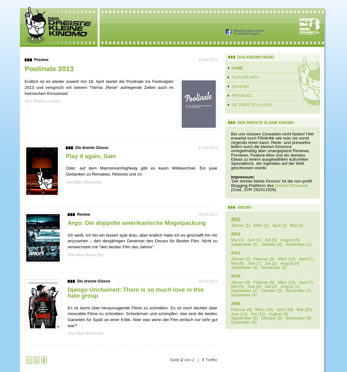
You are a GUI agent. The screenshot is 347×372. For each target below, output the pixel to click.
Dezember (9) (244, 322)
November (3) (274, 267)
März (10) (286, 259)
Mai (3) (237, 240)
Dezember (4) (244, 295)
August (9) (278, 314)
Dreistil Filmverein (291, 185)
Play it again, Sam (91, 156)
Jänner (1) (240, 225)
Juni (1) (254, 240)
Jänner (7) (240, 259)
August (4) (290, 263)
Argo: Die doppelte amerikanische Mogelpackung (137, 223)
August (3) (290, 286)
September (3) (244, 267)
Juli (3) (271, 286)
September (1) (244, 244)
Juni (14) (239, 314)
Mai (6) (237, 263)
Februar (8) (264, 259)
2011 (235, 253)
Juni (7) (254, 263)
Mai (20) (304, 309)
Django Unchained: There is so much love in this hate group (136, 292)
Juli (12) (258, 314)
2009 (235, 303)
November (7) (298, 290)
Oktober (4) (271, 244)
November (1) (298, 244)
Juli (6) (271, 240)
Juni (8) (254, 286)
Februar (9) (264, 282)
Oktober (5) (271, 290)
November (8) (298, 318)
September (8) (244, 318)
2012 (235, 234)
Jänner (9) (240, 282)
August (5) (290, 240)
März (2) (261, 225)
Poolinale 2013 (49, 69)
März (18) (264, 309)
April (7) (306, 259)
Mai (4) (296, 225)
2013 (235, 219)
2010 (235, 276)
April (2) (279, 225)
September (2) (244, 290)
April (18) (285, 309)
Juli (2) (271, 263)
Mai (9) (237, 286)
